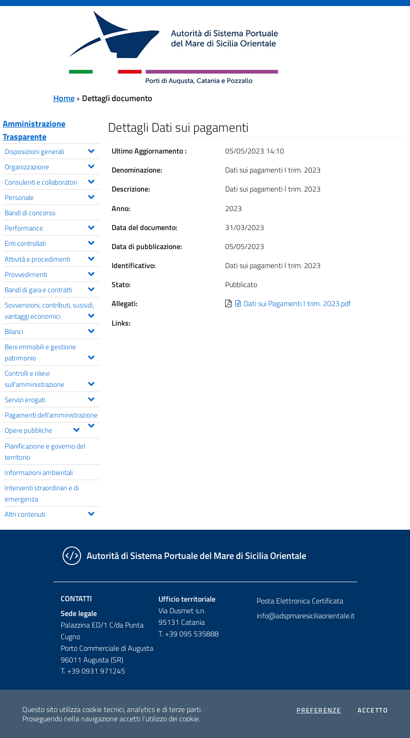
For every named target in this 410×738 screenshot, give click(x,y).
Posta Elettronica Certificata (300, 600)
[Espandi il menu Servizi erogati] (91, 398)
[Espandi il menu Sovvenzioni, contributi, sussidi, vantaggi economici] (91, 314)
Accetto (373, 710)
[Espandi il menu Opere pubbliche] (76, 428)
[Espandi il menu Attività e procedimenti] (91, 257)
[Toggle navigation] (15, 45)
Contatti (76, 598)
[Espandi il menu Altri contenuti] (91, 512)
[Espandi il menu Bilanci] (91, 329)
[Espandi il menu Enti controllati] (91, 241)
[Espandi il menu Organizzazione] (91, 165)
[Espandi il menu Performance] (91, 226)
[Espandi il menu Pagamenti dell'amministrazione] (91, 424)
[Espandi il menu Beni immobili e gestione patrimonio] (91, 356)
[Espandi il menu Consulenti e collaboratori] (91, 180)
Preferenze (318, 710)
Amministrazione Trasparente (34, 130)
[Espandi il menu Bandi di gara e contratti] (91, 288)
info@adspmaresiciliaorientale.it (303, 615)
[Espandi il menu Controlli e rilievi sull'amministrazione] (91, 382)
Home (64, 98)
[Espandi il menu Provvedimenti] (91, 272)
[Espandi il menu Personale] (91, 195)
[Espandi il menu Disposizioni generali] (91, 149)
